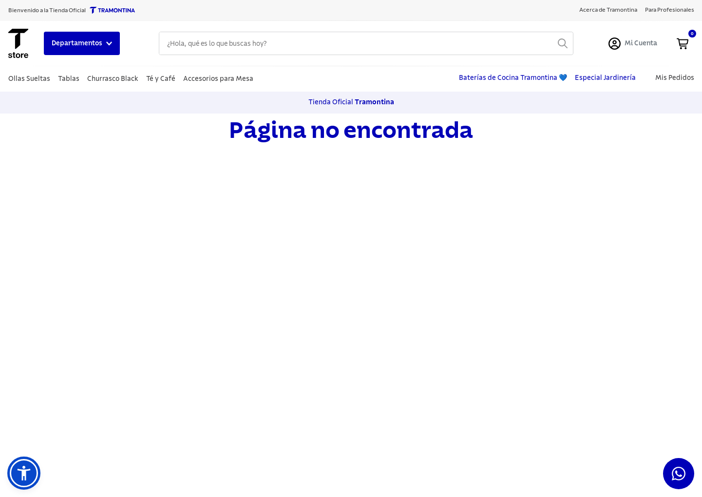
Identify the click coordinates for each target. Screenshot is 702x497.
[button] (24, 473)
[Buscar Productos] (562, 43)
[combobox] (366, 43)
